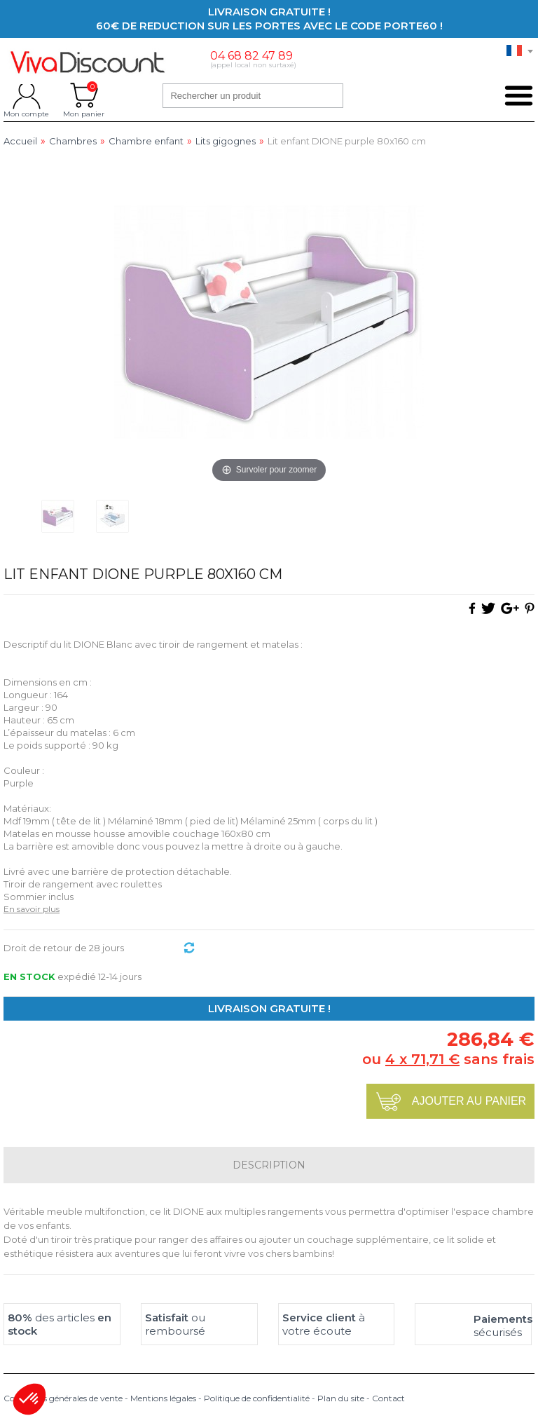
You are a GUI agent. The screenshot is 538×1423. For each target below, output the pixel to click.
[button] (29, 1399)
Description (269, 1165)
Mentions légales (163, 1398)
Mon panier (83, 95)
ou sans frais (448, 1059)
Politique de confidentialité (257, 1398)
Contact (388, 1398)
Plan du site (340, 1398)
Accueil (20, 141)
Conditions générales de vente (63, 1398)
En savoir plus (32, 909)
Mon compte (26, 95)
